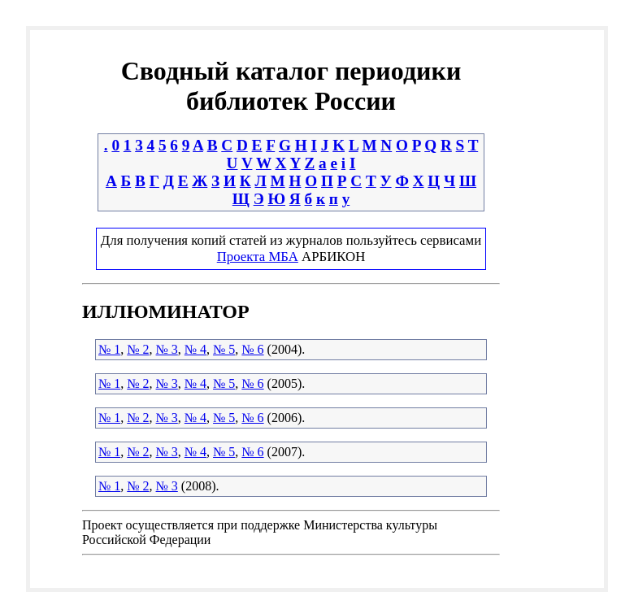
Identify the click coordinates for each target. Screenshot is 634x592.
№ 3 (167, 349)
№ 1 (109, 349)
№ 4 (195, 349)
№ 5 (224, 349)
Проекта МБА (257, 256)
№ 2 (138, 349)
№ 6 (252, 349)
